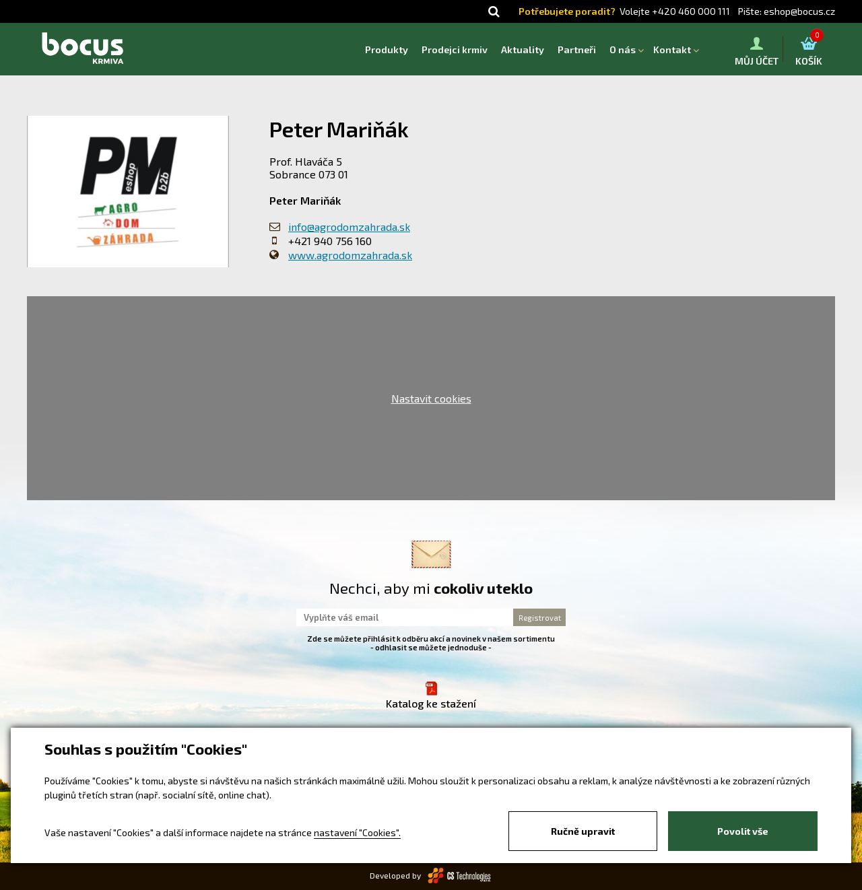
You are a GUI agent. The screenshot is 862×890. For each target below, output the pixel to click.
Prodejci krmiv (455, 49)
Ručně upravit (583, 831)
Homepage (351, 49)
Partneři (577, 49)
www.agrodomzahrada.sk (350, 254)
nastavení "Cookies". (357, 832)
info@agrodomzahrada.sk (349, 226)
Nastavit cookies (431, 398)
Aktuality (522, 49)
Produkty (386, 49)
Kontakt (672, 49)
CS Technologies (460, 875)
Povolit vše (742, 831)
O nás (622, 49)
